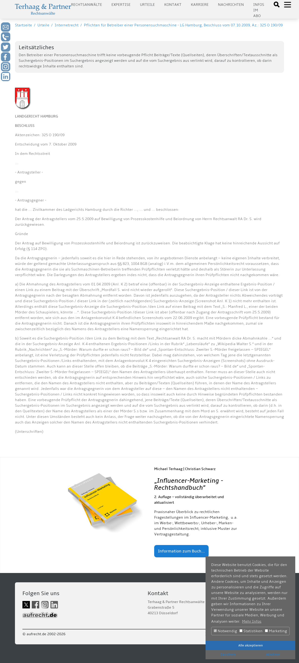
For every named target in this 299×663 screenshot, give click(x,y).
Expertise (121, 4)
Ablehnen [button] (273, 654)
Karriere (200, 4)
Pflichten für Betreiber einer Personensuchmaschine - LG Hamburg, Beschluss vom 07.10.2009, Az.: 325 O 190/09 (183, 25)
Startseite (23, 25)
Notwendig (225, 631)
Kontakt (173, 4)
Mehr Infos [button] (251, 621)
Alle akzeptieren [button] (250, 645)
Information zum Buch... (181, 551)
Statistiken (251, 631)
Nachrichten (231, 4)
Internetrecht (66, 25)
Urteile (147, 4)
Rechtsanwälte (86, 4)
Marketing (276, 631)
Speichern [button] (228, 654)
